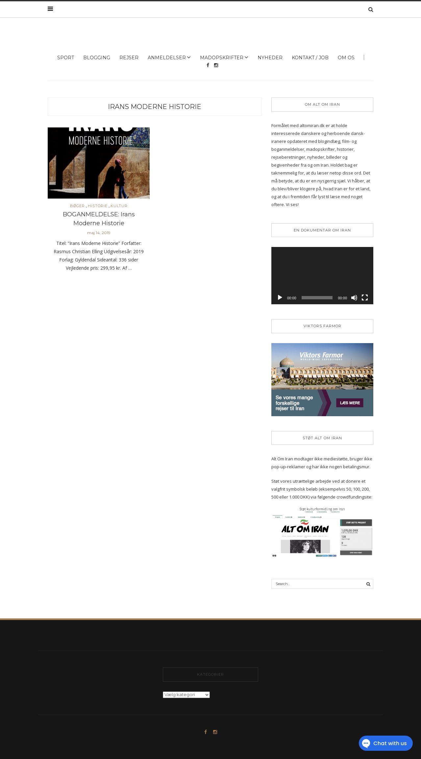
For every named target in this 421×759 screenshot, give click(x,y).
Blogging (96, 58)
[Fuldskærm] (364, 297)
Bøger (77, 206)
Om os (346, 58)
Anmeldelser (167, 58)
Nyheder (270, 58)
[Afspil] (280, 297)
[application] (322, 275)
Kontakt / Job (310, 58)
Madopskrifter (221, 58)
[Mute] (354, 297)
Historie (98, 206)
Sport (65, 58)
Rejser (128, 58)
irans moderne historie (154, 107)
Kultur (119, 206)
